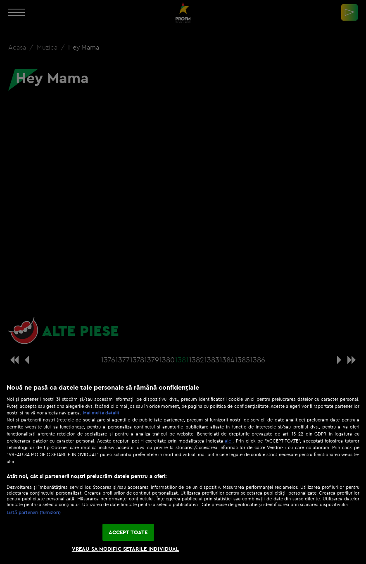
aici (229, 441)
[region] (183, 469)
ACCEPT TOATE (128, 532)
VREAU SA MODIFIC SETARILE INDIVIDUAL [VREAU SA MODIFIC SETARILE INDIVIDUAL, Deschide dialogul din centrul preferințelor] (125, 548)
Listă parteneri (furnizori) (34, 512)
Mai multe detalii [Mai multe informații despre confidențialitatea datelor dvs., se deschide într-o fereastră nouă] (101, 413)
